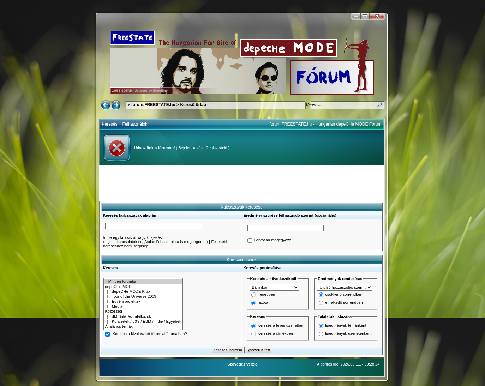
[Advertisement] (241, 183)
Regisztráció (216, 148)
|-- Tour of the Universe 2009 (143, 296)
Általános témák (143, 326)
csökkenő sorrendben (343, 294)
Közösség (143, 311)
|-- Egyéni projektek (143, 301)
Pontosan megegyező (272, 240)
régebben (267, 294)
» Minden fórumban (143, 281)
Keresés (110, 124)
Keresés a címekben (275, 333)
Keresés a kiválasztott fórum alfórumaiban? (150, 334)
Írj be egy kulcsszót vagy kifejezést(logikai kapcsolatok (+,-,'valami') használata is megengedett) (155, 239)
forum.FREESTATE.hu (153, 104)
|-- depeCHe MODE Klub (143, 291)
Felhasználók (135, 124)
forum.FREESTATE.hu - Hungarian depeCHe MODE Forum (326, 124)
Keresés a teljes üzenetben (281, 325)
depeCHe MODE (143, 286)
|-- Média (143, 306)
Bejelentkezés (190, 148)
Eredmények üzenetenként (348, 333)
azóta (263, 303)
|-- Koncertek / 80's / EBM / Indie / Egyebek (143, 321)
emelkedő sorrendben (344, 303)
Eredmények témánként (345, 325)
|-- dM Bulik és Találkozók (143, 316)
